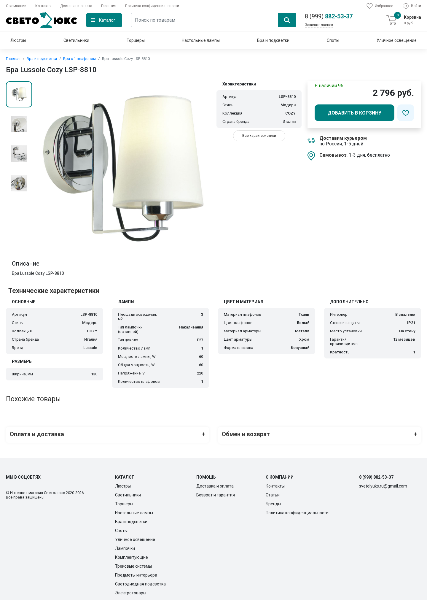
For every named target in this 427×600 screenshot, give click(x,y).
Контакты (43, 6)
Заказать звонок (319, 25)
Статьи (273, 493)
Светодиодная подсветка (140, 582)
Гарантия (108, 6)
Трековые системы (133, 564)
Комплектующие (131, 555)
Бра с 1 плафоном (79, 58)
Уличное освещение (397, 40)
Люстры (18, 40)
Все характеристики (259, 136)
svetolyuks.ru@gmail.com (383, 484)
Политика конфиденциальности (152, 6)
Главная (13, 58)
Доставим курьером (343, 138)
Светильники (76, 40)
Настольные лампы (201, 40)
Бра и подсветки (273, 40)
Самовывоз (333, 155)
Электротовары (130, 590)
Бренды (273, 501)
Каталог (107, 20)
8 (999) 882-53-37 (376, 475)
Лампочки (125, 546)
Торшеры (136, 40)
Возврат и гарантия (215, 493)
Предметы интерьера (136, 573)
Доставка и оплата (76, 6)
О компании (16, 6)
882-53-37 (329, 16)
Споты (333, 40)
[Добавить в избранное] (405, 112)
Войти (411, 6)
